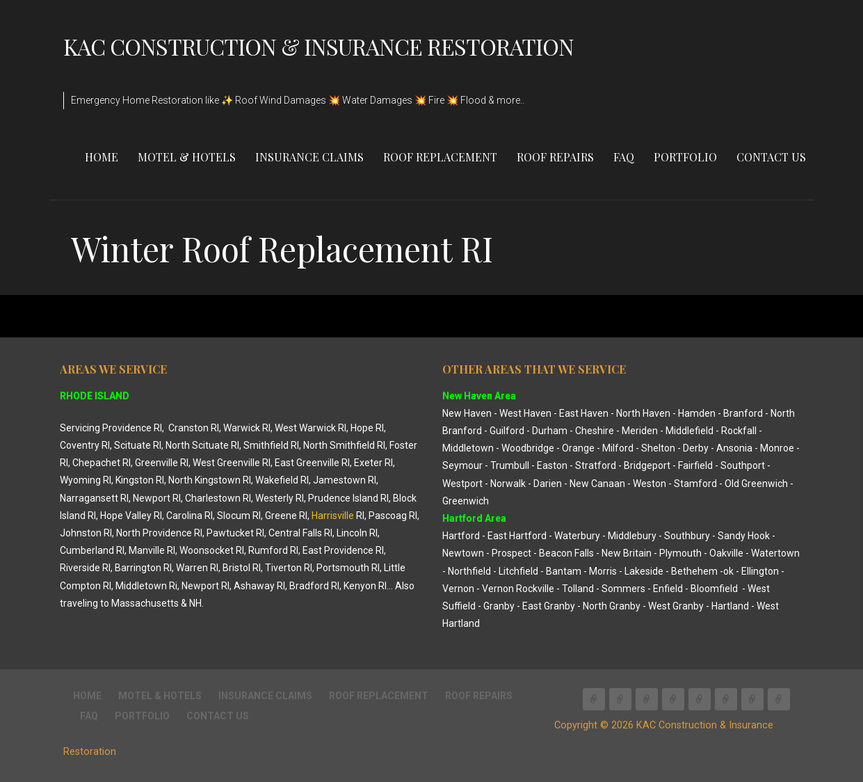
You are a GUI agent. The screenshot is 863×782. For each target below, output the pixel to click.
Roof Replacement (440, 157)
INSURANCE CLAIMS (309, 157)
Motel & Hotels (187, 157)
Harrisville (333, 515)
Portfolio (685, 157)
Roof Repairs (555, 157)
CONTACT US (771, 157)
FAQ (623, 157)
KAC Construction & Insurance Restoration (318, 46)
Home (101, 157)
